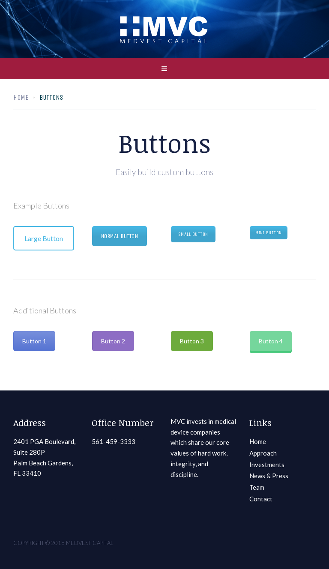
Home (20, 97)
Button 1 (34, 341)
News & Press (268, 476)
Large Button (43, 238)
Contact (260, 499)
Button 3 (192, 341)
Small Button (193, 234)
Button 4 (271, 341)
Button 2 (113, 341)
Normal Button (119, 236)
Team (256, 487)
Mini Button (268, 232)
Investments (266, 464)
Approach (263, 453)
